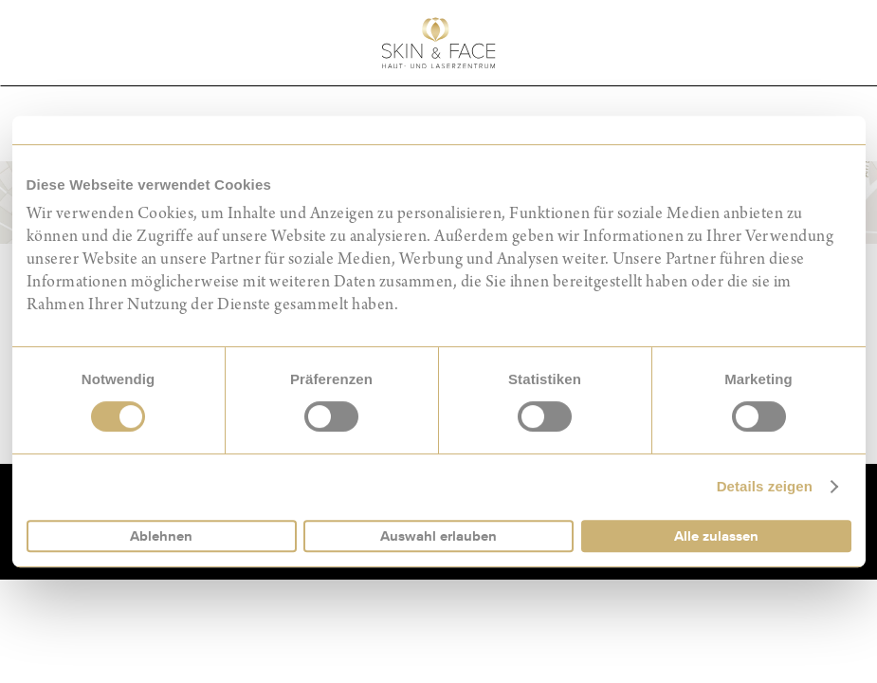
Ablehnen (161, 536)
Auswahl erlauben (438, 536)
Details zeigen (765, 486)
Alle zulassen (716, 536)
